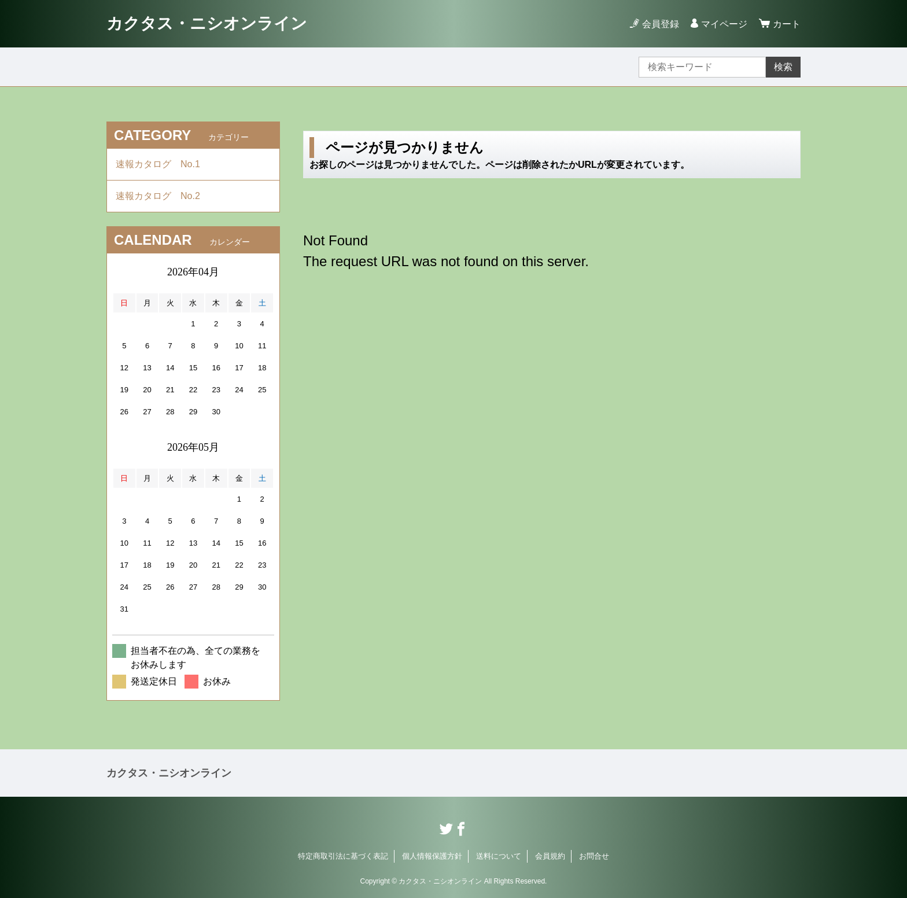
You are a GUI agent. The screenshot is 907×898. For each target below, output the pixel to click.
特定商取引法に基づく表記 (343, 856)
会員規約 (550, 856)
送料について (498, 856)
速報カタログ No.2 (162, 196)
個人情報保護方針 (432, 856)
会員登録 (660, 24)
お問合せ (594, 856)
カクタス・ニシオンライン (206, 23)
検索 (783, 67)
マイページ (724, 24)
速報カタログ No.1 (162, 164)
